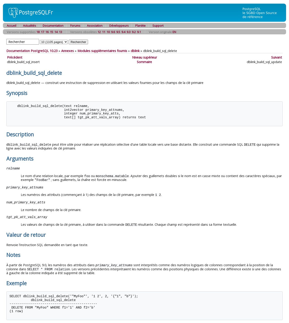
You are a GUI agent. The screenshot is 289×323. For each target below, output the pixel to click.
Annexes (67, 51)
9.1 (139, 32)
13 (60, 32)
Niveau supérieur (144, 57)
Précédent (14, 57)
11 (103, 32)
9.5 (118, 32)
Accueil (11, 26)
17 (42, 32)
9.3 (129, 32)
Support (157, 26)
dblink (135, 51)
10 (108, 32)
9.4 (123, 32)
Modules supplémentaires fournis (102, 51)
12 (99, 32)
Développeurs (119, 26)
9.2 (134, 32)
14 (56, 32)
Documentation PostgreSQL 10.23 (32, 51)
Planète (140, 26)
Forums (75, 26)
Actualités (29, 26)
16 (47, 32)
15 (51, 32)
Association (95, 26)
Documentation (53, 26)
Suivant (276, 57)
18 (38, 32)
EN (174, 32)
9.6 (113, 32)
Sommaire (144, 62)
